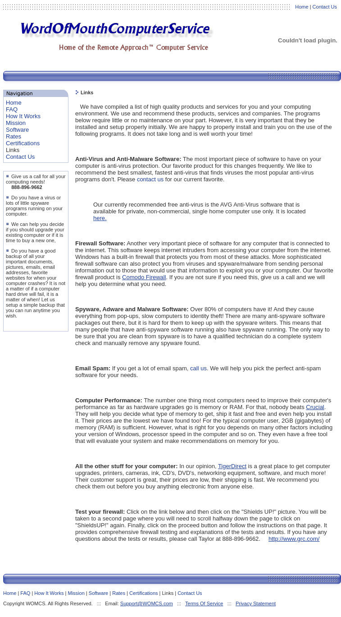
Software (17, 129)
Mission (16, 123)
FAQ (12, 109)
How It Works (23, 116)
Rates (13, 136)
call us (198, 368)
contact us (150, 179)
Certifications (23, 143)
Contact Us (325, 6)
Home (301, 6)
